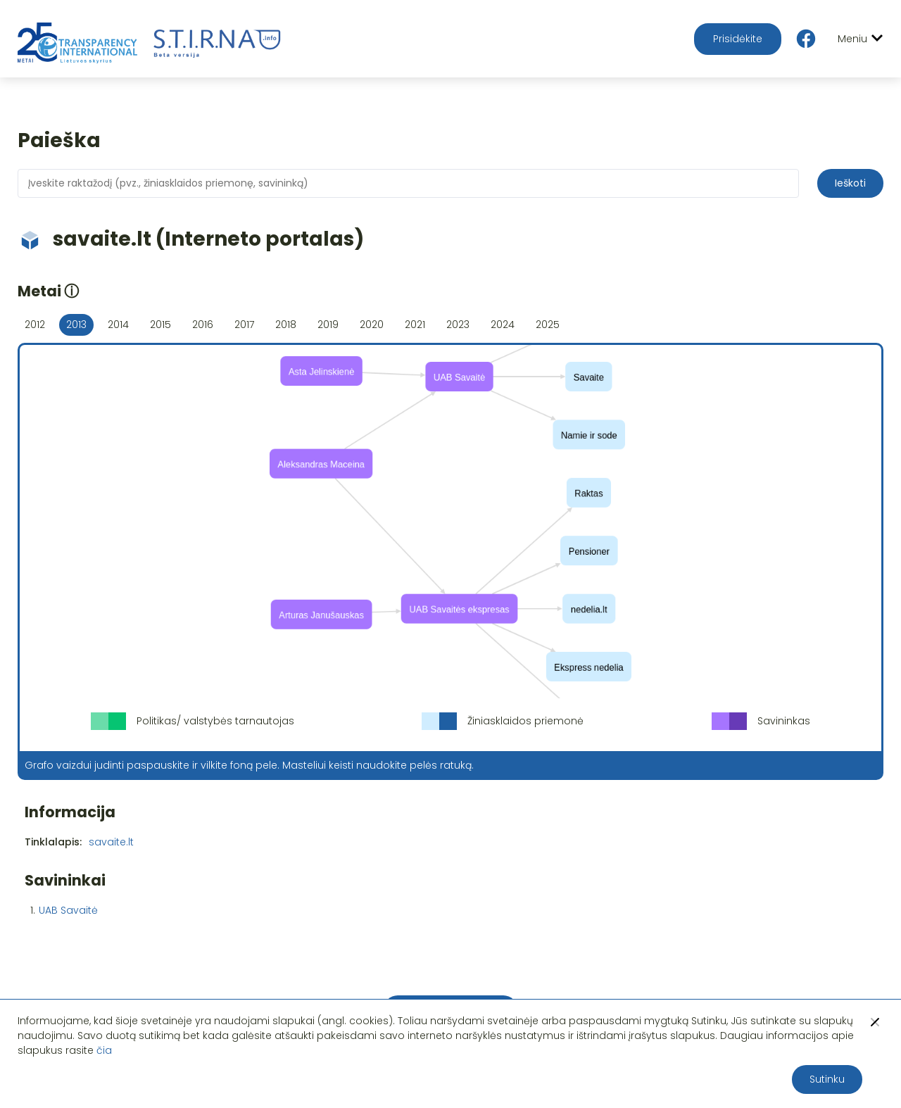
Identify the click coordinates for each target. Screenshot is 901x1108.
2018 (285, 324)
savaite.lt (111, 842)
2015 (160, 324)
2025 (548, 324)
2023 (458, 324)
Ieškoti (850, 183)
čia (104, 1050)
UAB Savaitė (68, 910)
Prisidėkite (737, 39)
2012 (35, 324)
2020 (372, 324)
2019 (328, 324)
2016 (202, 324)
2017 (244, 324)
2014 (118, 324)
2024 (503, 324)
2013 (76, 324)
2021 (415, 324)
